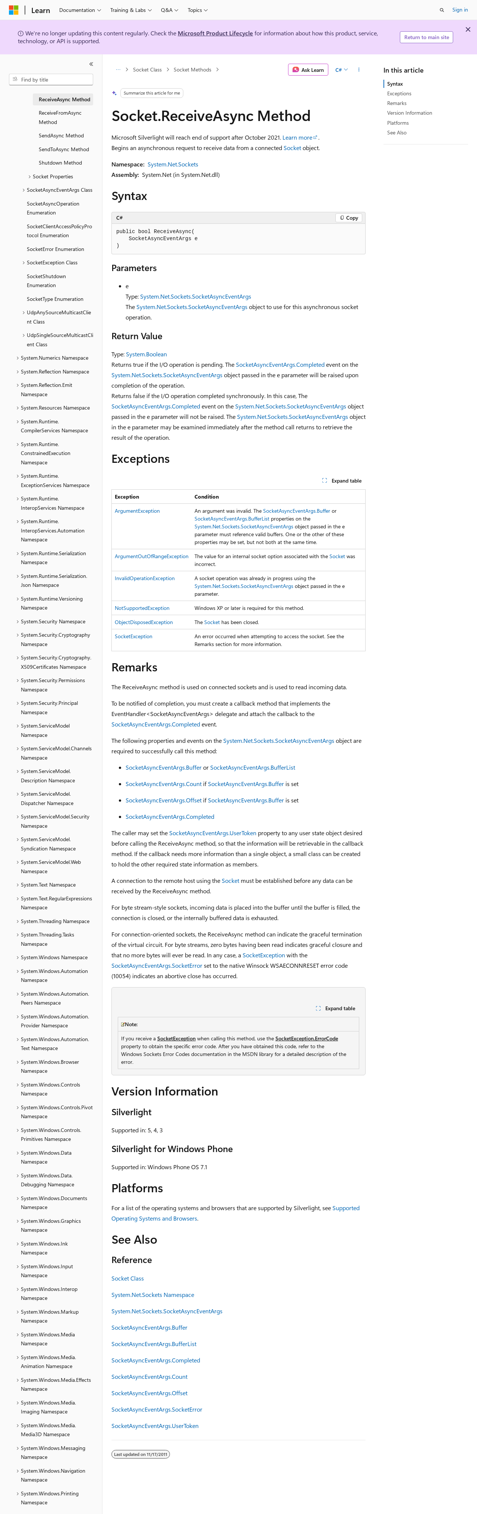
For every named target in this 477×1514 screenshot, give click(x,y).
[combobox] (51, 80)
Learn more (297, 137)
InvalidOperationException (145, 578)
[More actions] (359, 70)
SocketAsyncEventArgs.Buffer (296, 510)
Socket (292, 148)
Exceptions (399, 93)
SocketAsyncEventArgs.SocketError (156, 965)
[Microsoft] (14, 10)
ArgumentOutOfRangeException (152, 556)
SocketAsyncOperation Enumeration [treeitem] (53, 208)
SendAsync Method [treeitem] (61, 135)
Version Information (409, 112)
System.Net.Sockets (173, 164)
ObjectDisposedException (144, 622)
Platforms (398, 122)
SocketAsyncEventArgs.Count (164, 784)
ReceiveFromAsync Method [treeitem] (60, 117)
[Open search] (442, 10)
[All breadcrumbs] (117, 70)
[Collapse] (91, 64)
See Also (397, 132)
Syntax (395, 83)
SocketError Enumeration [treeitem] (55, 248)
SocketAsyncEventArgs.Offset (164, 800)
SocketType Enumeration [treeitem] (55, 298)
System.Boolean (146, 354)
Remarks (397, 102)
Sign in (460, 9)
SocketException (133, 636)
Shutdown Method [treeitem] (60, 162)
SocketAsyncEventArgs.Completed (280, 364)
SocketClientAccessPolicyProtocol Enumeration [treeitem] (59, 231)
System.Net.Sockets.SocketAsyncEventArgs (195, 296)
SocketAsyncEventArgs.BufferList (232, 518)
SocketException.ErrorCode (306, 1038)
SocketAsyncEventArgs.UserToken (212, 833)
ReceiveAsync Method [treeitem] (64, 99)
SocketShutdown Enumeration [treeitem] (46, 281)
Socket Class (147, 69)
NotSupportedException (142, 607)
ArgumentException (137, 510)
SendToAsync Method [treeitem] (64, 149)
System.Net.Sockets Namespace (152, 1294)
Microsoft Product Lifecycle (215, 33)
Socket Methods (192, 69)
